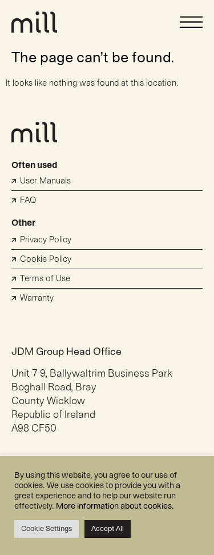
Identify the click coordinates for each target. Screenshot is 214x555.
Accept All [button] (107, 528)
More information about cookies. (115, 506)
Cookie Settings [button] (46, 528)
